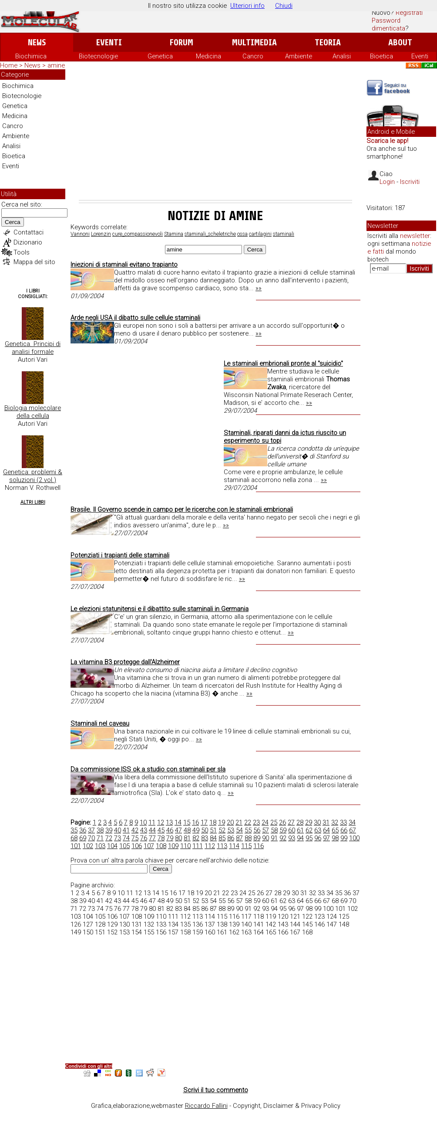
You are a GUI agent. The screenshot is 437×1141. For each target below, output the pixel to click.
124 (331, 916)
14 (178, 822)
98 (335, 838)
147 (331, 924)
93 (291, 838)
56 (256, 830)
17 (204, 822)
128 (100, 924)
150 (88, 932)
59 (282, 830)
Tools (21, 252)
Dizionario (27, 242)
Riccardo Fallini (206, 1106)
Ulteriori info (247, 6)
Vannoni (80, 234)
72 (108, 838)
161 (222, 932)
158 (185, 932)
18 (212, 822)
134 (173, 924)
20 (230, 822)
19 (221, 822)
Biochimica (31, 56)
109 (173, 846)
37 (91, 830)
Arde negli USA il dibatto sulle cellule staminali (135, 318)
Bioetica (381, 56)
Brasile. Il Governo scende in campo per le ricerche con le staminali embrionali (182, 509)
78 (161, 838)
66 (343, 830)
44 (152, 830)
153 (124, 932)
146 (319, 924)
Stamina (173, 234)
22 (247, 822)
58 (274, 830)
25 (273, 822)
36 (82, 830)
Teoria (328, 42)
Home (8, 65)
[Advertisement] (215, 135)
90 (265, 838)
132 (149, 924)
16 (195, 822)
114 (234, 846)
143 (283, 924)
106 (136, 846)
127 (88, 924)
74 (126, 838)
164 (258, 932)
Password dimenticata (388, 24)
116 (258, 846)
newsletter (415, 236)
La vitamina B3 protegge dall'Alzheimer (125, 662)
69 (82, 838)
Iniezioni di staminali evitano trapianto (124, 264)
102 (88, 846)
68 (74, 838)
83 (204, 838)
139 (234, 924)
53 (230, 830)
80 (178, 838)
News (37, 42)
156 (161, 932)
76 (143, 838)
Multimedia (254, 42)
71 (100, 838)
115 (246, 846)
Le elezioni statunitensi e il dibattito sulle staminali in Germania (160, 609)
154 (136, 932)
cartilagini (260, 234)
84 (213, 838)
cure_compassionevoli (137, 234)
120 (283, 916)
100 (354, 838)
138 (222, 924)
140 (246, 924)
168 (307, 932)
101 (76, 846)
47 (178, 830)
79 (169, 838)
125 (344, 916)
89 (256, 838)
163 (246, 932)
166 (283, 932)
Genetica (160, 56)
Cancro (252, 56)
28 (299, 822)
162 (234, 932)
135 (185, 924)
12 (160, 822)
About (400, 42)
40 (117, 830)
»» (258, 288)
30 (317, 822)
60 (291, 830)
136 (197, 924)
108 (161, 846)
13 (169, 822)
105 (124, 846)
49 (195, 830)
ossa (242, 234)
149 (76, 932)
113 (222, 846)
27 (291, 822)
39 (108, 830)
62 (309, 830)
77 (152, 838)
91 (274, 838)
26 (282, 822)
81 (187, 838)
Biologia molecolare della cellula (32, 412)
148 (344, 924)
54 (239, 830)
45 (161, 830)
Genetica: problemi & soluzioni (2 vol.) (32, 476)
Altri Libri (32, 502)
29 (308, 822)
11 (151, 822)
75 (134, 838)
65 (335, 830)
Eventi (109, 42)
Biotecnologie (98, 56)
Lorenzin (101, 234)
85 (221, 838)
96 (317, 838)
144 (295, 924)
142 (271, 924)
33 (343, 822)
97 (326, 838)
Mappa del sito (34, 262)
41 (126, 830)
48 (187, 830)
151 (100, 932)
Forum (181, 42)
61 (300, 830)
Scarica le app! (387, 141)
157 (173, 932)
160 (210, 932)
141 (258, 924)
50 (204, 830)
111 (197, 846)
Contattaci (28, 232)
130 (124, 924)
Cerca (12, 222)
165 (271, 932)
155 (149, 932)
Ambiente (298, 56)
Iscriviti (410, 182)
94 (300, 838)
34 (352, 822)
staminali (283, 234)
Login (387, 182)
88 (248, 838)
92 (282, 838)
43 (143, 830)
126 (76, 924)
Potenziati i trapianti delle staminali (120, 555)
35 (74, 830)
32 (334, 822)
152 (112, 932)
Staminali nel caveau (100, 723)
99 (343, 838)
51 (213, 830)
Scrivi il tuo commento (215, 1090)
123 (319, 916)
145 (307, 924)
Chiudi (283, 6)
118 (258, 916)
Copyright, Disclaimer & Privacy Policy (286, 1106)
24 (265, 822)
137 (210, 924)
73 (117, 838)
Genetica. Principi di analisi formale (33, 348)
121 (295, 916)
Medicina (208, 56)
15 (186, 822)
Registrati (409, 13)
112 (210, 846)
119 (271, 916)
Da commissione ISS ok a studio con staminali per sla (148, 769)
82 (195, 838)
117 (246, 916)
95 (309, 838)
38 (100, 830)
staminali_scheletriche (210, 234)
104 (112, 846)
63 (317, 830)
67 (352, 830)
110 (185, 846)
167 (295, 932)
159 (197, 932)
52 (221, 830)
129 (112, 924)
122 (307, 916)
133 (161, 924)
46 (169, 830)
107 (149, 846)
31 (326, 822)
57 (265, 830)
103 (100, 846)
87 (239, 838)
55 (248, 830)
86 (230, 838)
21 (238, 822)
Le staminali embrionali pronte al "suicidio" (283, 363)
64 (326, 830)
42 (134, 830)
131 (136, 924)
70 (91, 838)
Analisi (342, 56)
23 (256, 822)
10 (143, 822)
